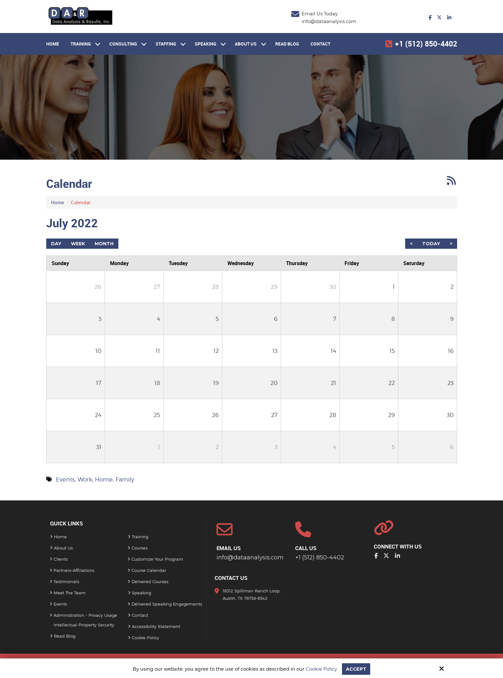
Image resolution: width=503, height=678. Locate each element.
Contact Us (231, 578)
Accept (356, 669)
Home (57, 202)
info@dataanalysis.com (329, 21)
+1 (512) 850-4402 (426, 44)
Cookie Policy (321, 669)
